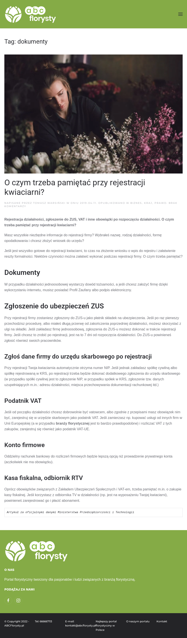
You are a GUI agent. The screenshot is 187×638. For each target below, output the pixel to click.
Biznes (136, 202)
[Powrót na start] (31, 14)
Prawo (161, 202)
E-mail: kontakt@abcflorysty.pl (78, 623)
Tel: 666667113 (43, 621)
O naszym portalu (138, 621)
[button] (180, 14)
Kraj (148, 202)
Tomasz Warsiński (49, 202)
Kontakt (161, 621)
